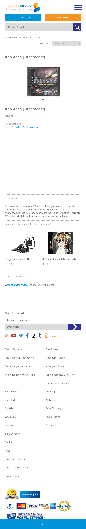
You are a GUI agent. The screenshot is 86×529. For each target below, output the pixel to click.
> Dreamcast (11, 37)
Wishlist (9, 425)
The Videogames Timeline (18, 366)
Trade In (43, 524)
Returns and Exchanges (17, 467)
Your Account (12, 391)
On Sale (9, 408)
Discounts (51, 425)
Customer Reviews (15, 459)
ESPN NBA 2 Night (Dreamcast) (59, 259)
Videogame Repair (55, 357)
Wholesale (10, 417)
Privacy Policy (12, 476)
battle (29, 216)
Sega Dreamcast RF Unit (18, 259)
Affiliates (50, 400)
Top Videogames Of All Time (20, 374)
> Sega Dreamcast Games (29, 37)
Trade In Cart (23, 17)
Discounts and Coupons (58, 383)
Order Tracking (53, 408)
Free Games (52, 349)
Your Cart (10, 400)
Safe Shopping (13, 433)
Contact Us (10, 442)
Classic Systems (13, 349)
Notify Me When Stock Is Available (23, 127)
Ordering (50, 391)
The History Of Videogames (19, 357)
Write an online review (16, 285)
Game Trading (53, 417)
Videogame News (55, 366)
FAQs (7, 450)
